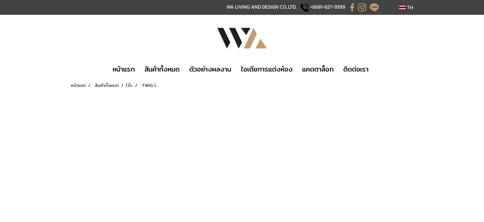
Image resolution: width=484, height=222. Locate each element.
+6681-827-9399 (327, 6)
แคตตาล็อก (318, 69)
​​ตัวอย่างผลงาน (210, 69)
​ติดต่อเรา (356, 69)
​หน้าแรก (124, 69)
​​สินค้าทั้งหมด (162, 69)
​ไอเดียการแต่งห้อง (267, 69)
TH (406, 7)
